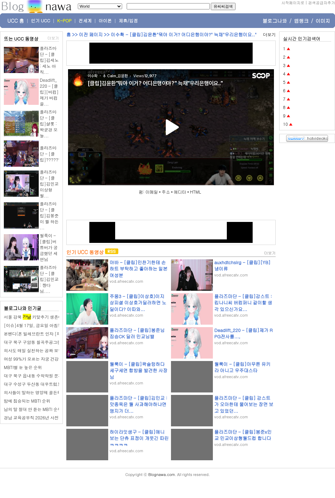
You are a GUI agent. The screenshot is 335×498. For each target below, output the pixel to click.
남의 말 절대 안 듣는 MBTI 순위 (33, 409)
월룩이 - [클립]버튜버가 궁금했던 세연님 (49, 247)
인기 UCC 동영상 (85, 251)
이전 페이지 (91, 34)
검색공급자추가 (321, 2)
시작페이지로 (292, 2)
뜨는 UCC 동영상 (21, 38)
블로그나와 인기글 (22, 308)
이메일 (152, 192)
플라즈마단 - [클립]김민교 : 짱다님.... (49, 279)
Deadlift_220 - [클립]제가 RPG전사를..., (243, 333)
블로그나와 (274, 20)
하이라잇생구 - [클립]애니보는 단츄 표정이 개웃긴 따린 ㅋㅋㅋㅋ (139, 438)
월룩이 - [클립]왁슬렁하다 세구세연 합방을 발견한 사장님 (139, 370)
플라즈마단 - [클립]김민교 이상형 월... (49, 184)
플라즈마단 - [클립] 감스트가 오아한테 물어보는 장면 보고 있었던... (243, 404)
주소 (166, 192)
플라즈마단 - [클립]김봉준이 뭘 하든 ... (49, 215)
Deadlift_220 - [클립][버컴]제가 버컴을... (49, 92)
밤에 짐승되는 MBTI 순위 (27, 401)
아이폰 (105, 20)
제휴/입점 (128, 20)
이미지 (322, 20)
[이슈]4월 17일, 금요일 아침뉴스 (35, 325)
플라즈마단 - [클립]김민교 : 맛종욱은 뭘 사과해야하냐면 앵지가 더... (138, 404)
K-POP (64, 20)
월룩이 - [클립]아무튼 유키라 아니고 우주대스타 (242, 367)
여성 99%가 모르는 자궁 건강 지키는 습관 (43, 359)
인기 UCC (40, 20)
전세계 (85, 20)
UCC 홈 (15, 20)
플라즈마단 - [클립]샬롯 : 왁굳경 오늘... (49, 123)
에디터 (180, 192)
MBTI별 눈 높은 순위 (23, 367)
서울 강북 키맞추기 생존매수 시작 (40, 317)
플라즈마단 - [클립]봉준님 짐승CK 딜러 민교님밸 (137, 333)
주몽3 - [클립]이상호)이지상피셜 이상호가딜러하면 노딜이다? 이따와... (138, 302)
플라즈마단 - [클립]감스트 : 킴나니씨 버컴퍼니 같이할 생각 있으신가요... (243, 302)
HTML (195, 192)
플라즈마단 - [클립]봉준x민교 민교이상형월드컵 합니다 (242, 434)
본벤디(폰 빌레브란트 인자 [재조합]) (38, 334)
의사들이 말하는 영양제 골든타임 (35, 392)
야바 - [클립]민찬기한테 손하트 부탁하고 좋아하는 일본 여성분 (139, 268)
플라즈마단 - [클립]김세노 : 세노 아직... (49, 60)
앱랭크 (301, 20)
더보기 (53, 38)
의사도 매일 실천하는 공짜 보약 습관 (38, 350)
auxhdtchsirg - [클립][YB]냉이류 (242, 265)
